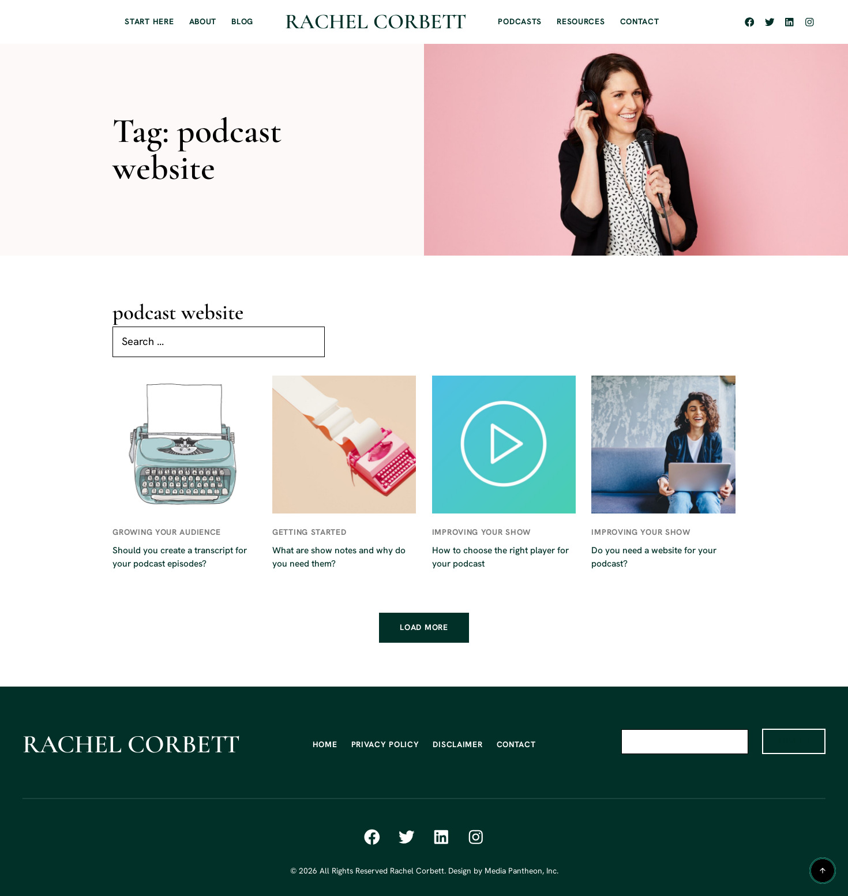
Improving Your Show (481, 532)
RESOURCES (581, 21)
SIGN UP (794, 741)
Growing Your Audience (166, 532)
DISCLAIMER (457, 744)
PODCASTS (520, 21)
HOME (325, 744)
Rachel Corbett (375, 22)
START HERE (149, 21)
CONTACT (639, 21)
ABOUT (203, 21)
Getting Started (309, 532)
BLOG (242, 21)
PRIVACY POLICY (385, 744)
